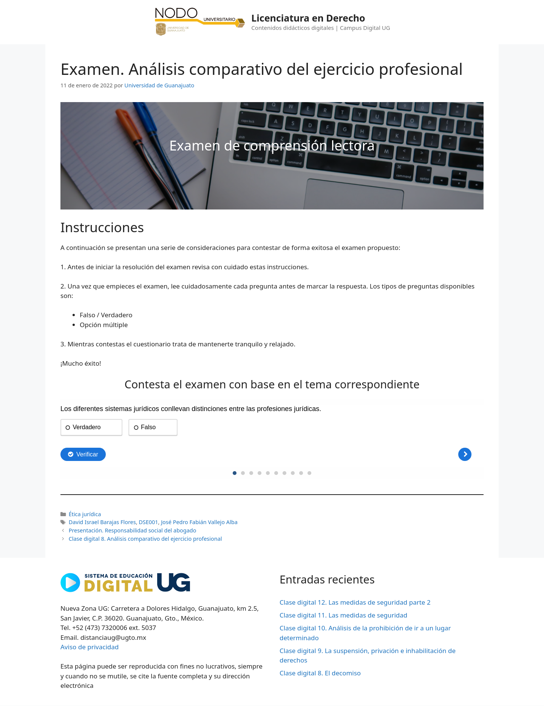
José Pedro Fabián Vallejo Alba (199, 522)
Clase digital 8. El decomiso (320, 673)
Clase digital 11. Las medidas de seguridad (343, 615)
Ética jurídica (85, 514)
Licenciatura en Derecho (308, 17)
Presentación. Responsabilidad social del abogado (132, 530)
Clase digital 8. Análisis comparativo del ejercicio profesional (145, 538)
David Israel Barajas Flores (102, 522)
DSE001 (148, 522)
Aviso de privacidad (89, 646)
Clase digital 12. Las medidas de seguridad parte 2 (355, 602)
